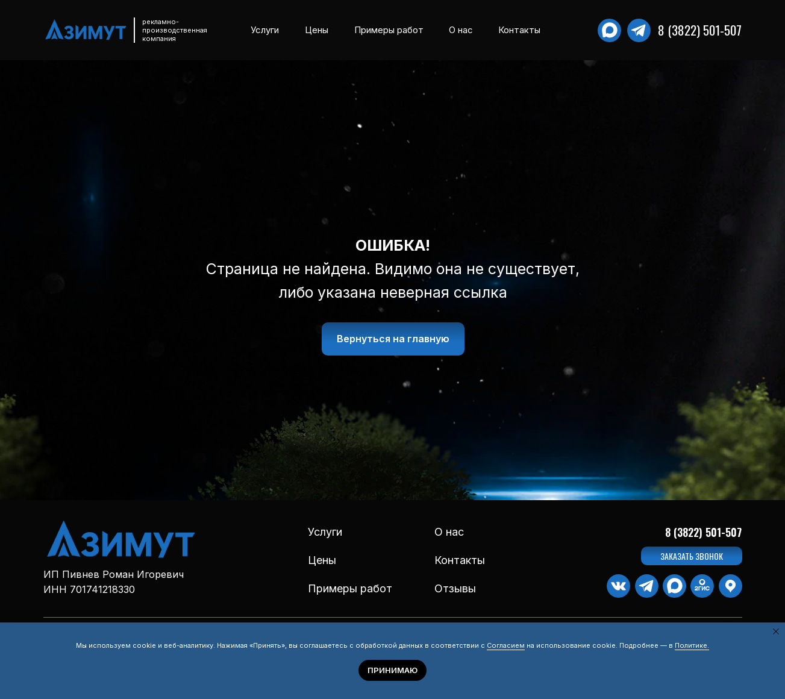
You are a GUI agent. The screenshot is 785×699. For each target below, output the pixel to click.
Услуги (265, 30)
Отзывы (455, 588)
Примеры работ (389, 30)
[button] (691, 556)
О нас (461, 30)
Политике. (692, 645)
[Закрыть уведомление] (776, 631)
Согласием (506, 645)
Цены (316, 30)
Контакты (519, 30)
